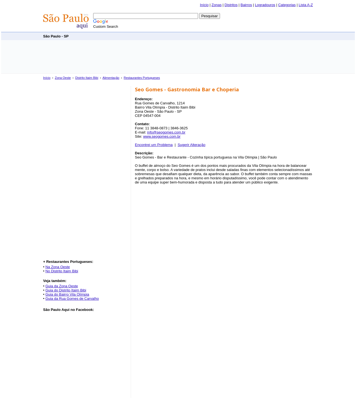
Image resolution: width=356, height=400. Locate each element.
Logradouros (265, 5)
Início (204, 5)
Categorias (287, 5)
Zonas (217, 5)
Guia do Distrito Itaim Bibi (65, 290)
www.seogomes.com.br (162, 136)
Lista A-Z (306, 5)
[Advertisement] (211, 36)
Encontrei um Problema (154, 145)
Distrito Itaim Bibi (86, 77)
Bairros (246, 5)
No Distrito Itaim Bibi (61, 271)
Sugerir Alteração (192, 145)
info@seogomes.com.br (166, 132)
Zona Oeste (63, 77)
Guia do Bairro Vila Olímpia (67, 294)
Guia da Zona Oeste (61, 286)
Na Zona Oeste (57, 267)
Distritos (231, 5)
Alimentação (110, 77)
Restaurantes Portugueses (142, 77)
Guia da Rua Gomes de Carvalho (72, 298)
